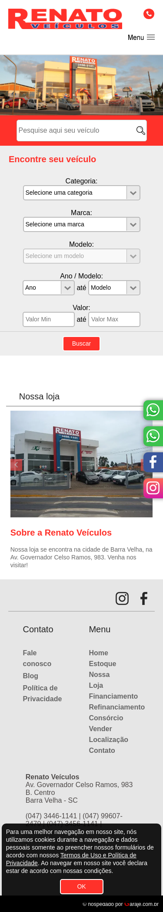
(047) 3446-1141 (51, 816)
